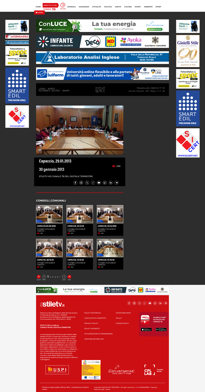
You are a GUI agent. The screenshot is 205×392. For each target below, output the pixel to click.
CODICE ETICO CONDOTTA (95, 318)
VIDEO (39, 12)
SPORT (158, 7)
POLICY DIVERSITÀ (92, 328)
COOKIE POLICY (122, 323)
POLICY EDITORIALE (92, 313)
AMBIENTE (148, 7)
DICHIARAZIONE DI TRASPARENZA (98, 334)
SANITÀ (118, 7)
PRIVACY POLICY (91, 323)
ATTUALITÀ (96, 7)
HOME (38, 7)
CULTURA (128, 7)
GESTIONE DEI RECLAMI (94, 339)
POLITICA (108, 7)
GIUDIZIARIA (84, 7)
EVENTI (138, 7)
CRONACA (71, 7)
